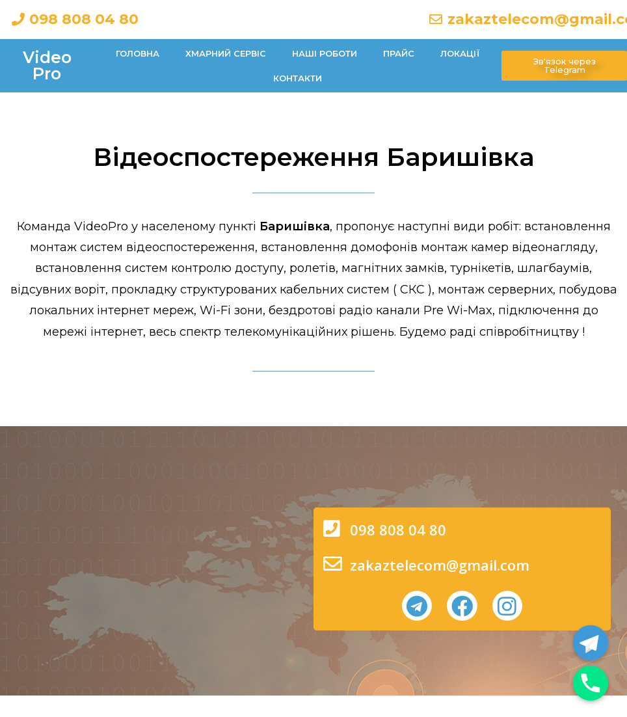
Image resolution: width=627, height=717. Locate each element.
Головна (137, 53)
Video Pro (47, 65)
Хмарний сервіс (225, 53)
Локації (460, 53)
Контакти (297, 78)
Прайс (398, 53)
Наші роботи (324, 53)
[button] (564, 66)
